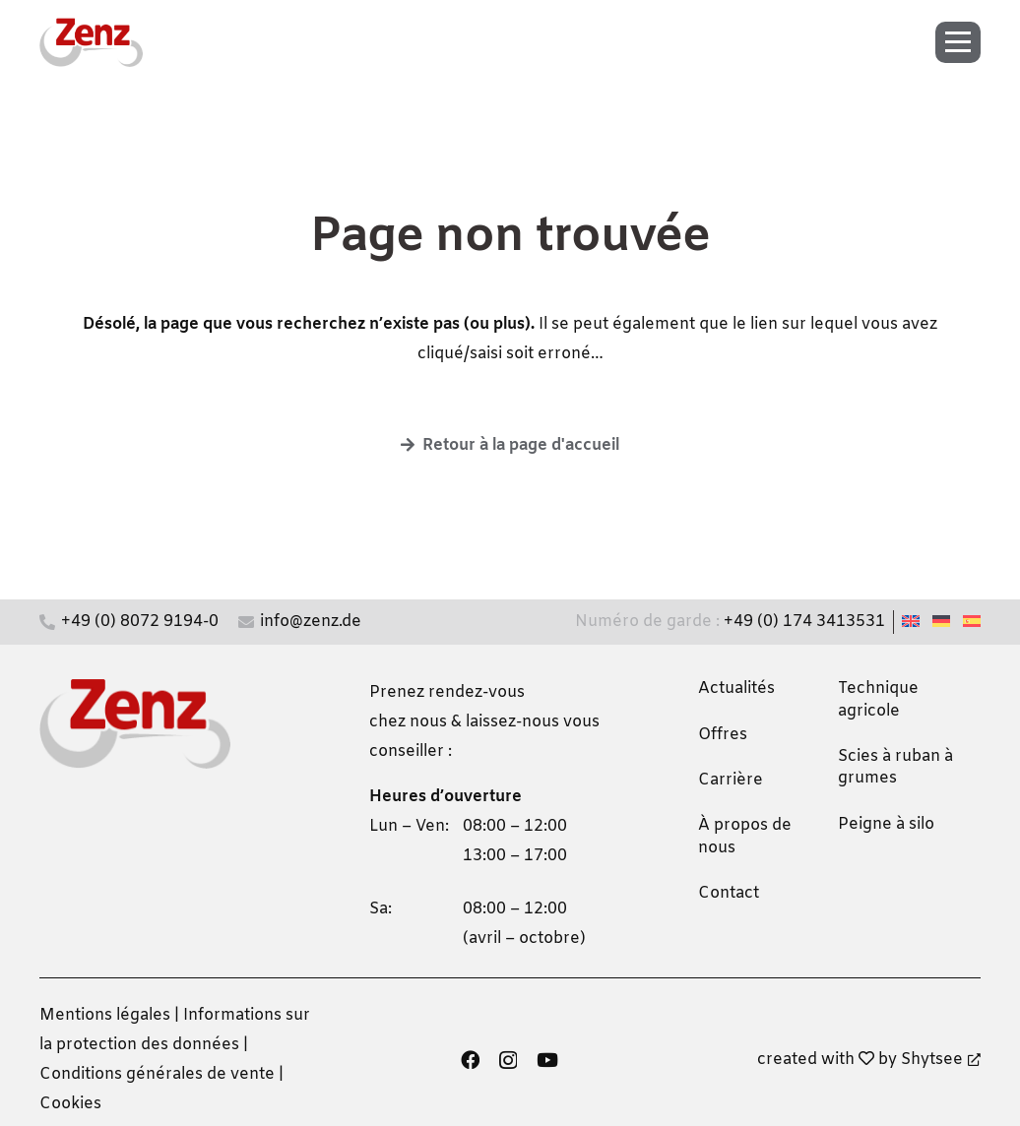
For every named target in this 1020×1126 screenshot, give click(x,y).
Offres (722, 734)
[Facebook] (470, 1059)
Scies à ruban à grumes (895, 767)
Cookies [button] (70, 1104)
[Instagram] (508, 1060)
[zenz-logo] (91, 42)
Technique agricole (878, 699)
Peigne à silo (886, 824)
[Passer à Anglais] (913, 621)
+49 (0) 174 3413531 (804, 621)
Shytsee (941, 1059)
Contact (728, 893)
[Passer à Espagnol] (975, 621)
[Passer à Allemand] (944, 621)
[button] (964, 42)
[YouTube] (547, 1059)
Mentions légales (104, 1015)
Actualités (736, 688)
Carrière (730, 780)
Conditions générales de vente (157, 1074)
